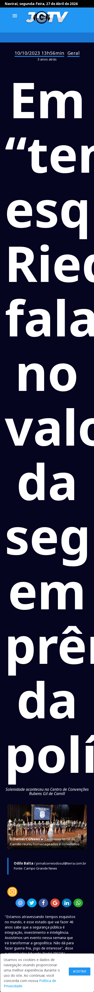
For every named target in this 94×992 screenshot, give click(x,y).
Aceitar (79, 971)
